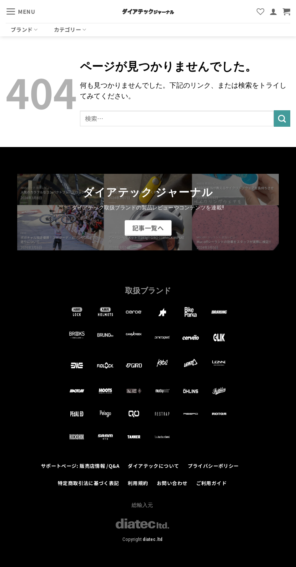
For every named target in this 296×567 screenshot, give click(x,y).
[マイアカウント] (273, 11)
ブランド (24, 29)
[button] (21, 11)
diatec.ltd (153, 539)
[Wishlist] (260, 11)
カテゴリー (70, 29)
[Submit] (282, 118)
